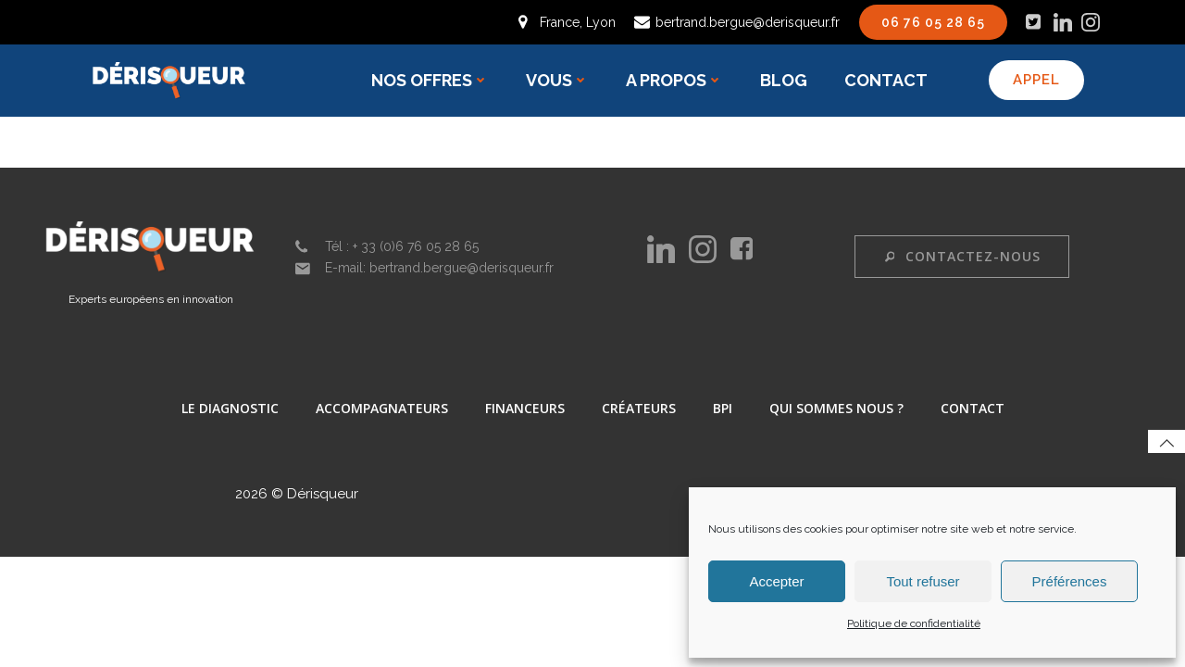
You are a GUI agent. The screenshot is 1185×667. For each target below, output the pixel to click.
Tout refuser (922, 581)
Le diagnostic (230, 410)
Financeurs (525, 410)
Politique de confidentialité (913, 623)
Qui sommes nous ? (836, 410)
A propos (676, 80)
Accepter (776, 581)
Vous (559, 80)
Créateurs (639, 410)
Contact (887, 80)
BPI (722, 410)
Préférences (1069, 581)
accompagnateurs (382, 410)
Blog (785, 80)
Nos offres (432, 80)
